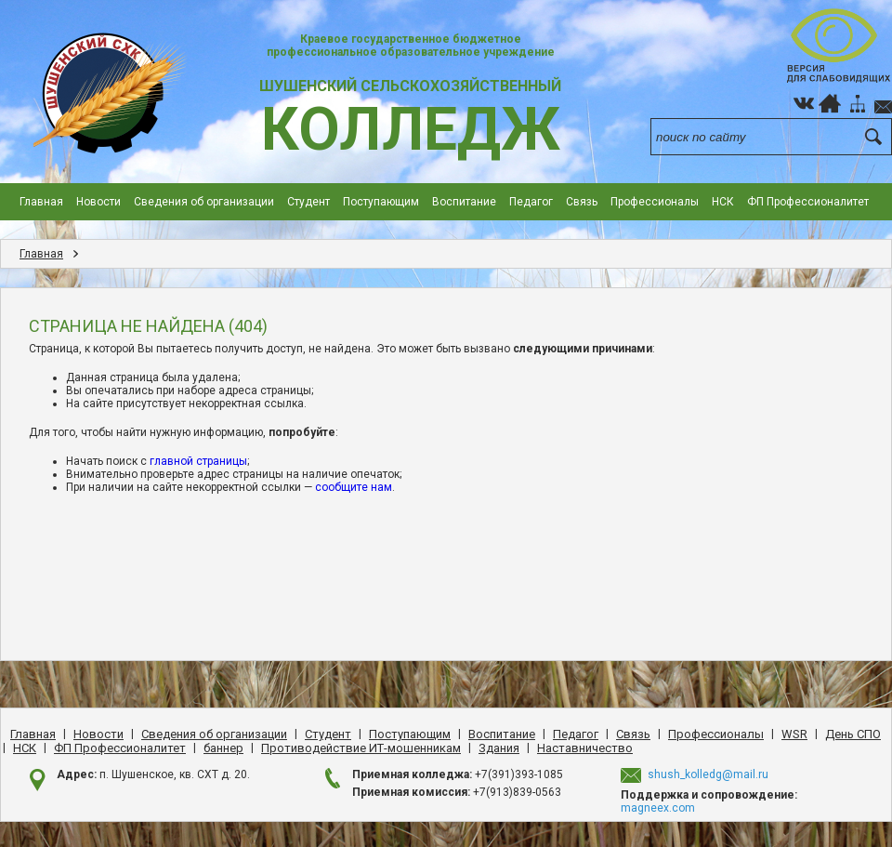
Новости (98, 201)
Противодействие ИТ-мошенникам (361, 748)
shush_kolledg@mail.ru (708, 774)
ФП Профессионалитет (808, 201)
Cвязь (581, 201)
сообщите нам (353, 487)
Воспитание (464, 201)
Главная (41, 201)
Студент (308, 201)
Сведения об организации (204, 201)
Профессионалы (654, 201)
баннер (223, 748)
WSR (794, 734)
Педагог (531, 201)
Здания (499, 748)
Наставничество (585, 748)
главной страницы (198, 461)
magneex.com (658, 807)
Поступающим (381, 201)
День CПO (853, 734)
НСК (723, 201)
